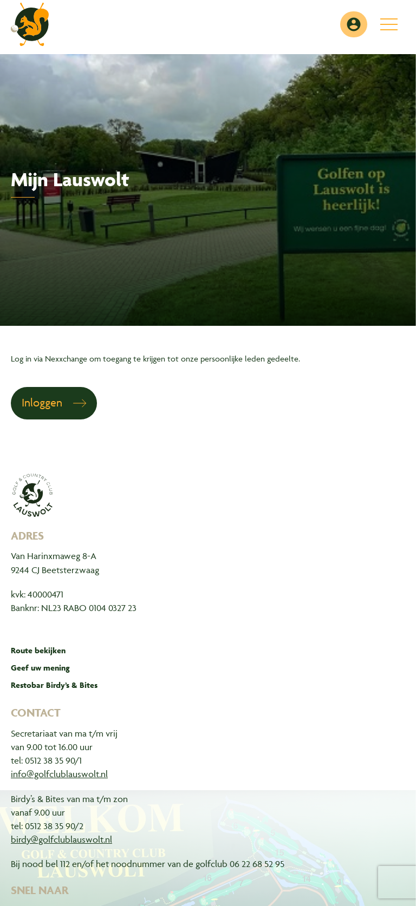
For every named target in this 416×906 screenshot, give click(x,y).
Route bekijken (38, 650)
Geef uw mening (40, 667)
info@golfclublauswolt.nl (59, 774)
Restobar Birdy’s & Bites (54, 685)
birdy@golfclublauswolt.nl (61, 839)
